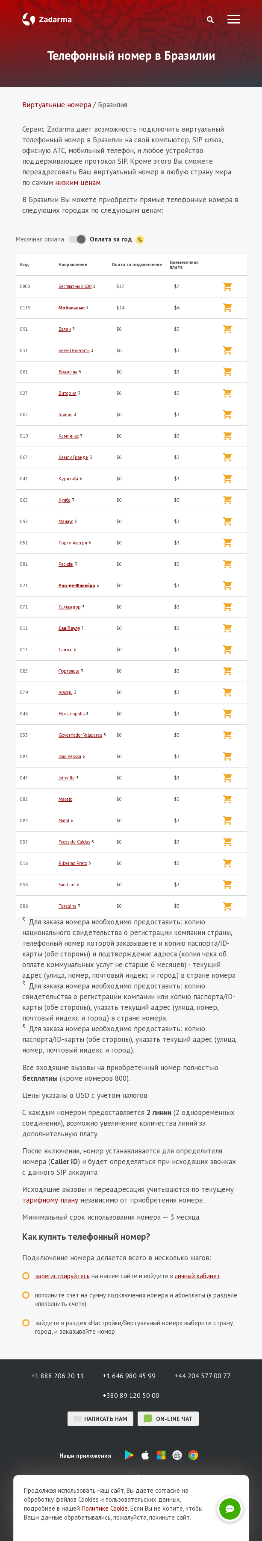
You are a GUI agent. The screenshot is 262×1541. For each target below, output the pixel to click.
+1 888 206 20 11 (57, 1375)
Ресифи (66, 564)
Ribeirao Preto (73, 863)
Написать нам (100, 1419)
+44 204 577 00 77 (202, 1375)
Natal (64, 820)
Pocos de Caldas (74, 842)
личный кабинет (197, 1276)
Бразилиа (68, 372)
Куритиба (68, 479)
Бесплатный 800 (75, 286)
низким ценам (77, 182)
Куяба (65, 500)
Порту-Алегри (73, 543)
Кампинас (69, 436)
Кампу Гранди (73, 457)
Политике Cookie (105, 1525)
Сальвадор (70, 607)
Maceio (65, 799)
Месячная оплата (40, 239)
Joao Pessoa (70, 756)
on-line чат (168, 1419)
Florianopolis (72, 714)
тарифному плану (50, 1200)
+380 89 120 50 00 (131, 1395)
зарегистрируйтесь (62, 1276)
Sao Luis (67, 885)
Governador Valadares (80, 735)
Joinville (67, 778)
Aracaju (66, 692)
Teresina (68, 906)
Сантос (65, 650)
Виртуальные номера (56, 104)
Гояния (66, 415)
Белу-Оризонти (74, 350)
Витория (68, 393)
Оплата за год (117, 239)
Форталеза (69, 671)
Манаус (66, 521)
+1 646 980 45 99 (129, 1375)
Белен (65, 329)
